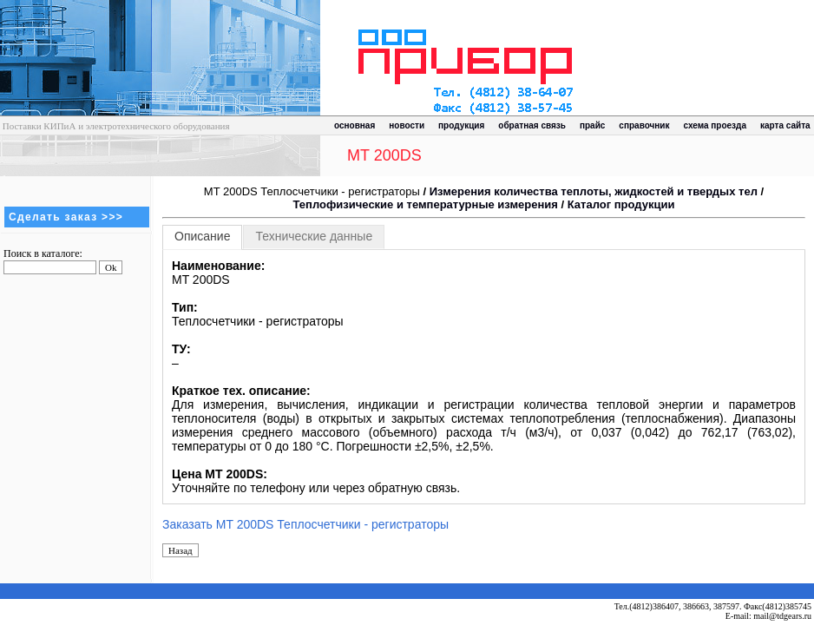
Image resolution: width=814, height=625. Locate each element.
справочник (644, 125)
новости (406, 125)
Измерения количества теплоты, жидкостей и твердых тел (594, 191)
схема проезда (715, 125)
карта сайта (785, 125)
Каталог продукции (621, 204)
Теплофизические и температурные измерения (425, 204)
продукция (461, 125)
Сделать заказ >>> (66, 217)
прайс (592, 125)
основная (354, 125)
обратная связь (532, 125)
